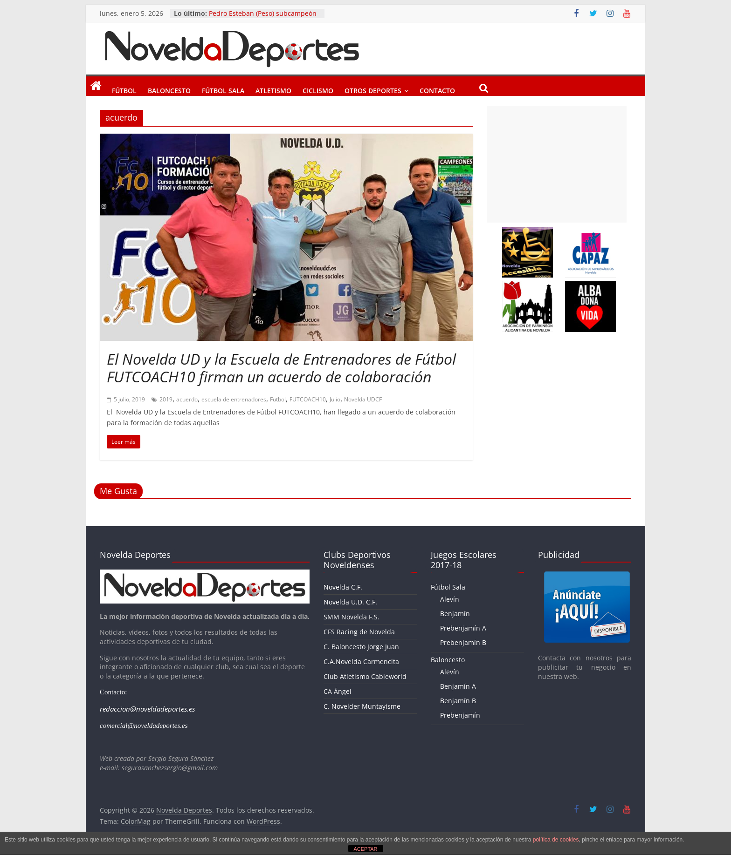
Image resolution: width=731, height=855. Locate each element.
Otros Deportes (373, 89)
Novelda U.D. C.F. (350, 601)
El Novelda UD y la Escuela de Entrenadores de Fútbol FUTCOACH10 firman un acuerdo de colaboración (281, 368)
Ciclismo (318, 89)
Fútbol (124, 89)
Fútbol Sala (223, 89)
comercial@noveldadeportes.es (144, 725)
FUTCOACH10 (308, 399)
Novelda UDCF (363, 399)
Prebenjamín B (463, 642)
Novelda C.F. (343, 587)
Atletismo (273, 89)
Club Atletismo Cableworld (365, 676)
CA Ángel (338, 691)
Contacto (437, 89)
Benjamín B (458, 700)
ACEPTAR (365, 849)
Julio (335, 399)
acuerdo (187, 399)
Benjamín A (458, 686)
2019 (165, 399)
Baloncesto (169, 89)
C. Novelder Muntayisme (362, 706)
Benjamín (455, 613)
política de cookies (556, 839)
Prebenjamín (460, 715)
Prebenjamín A (463, 628)
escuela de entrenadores (233, 399)
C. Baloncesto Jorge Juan (361, 646)
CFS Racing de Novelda (359, 631)
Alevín (449, 599)
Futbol (278, 399)
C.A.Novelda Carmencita (361, 661)
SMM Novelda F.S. (351, 616)
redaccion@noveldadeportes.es (147, 708)
